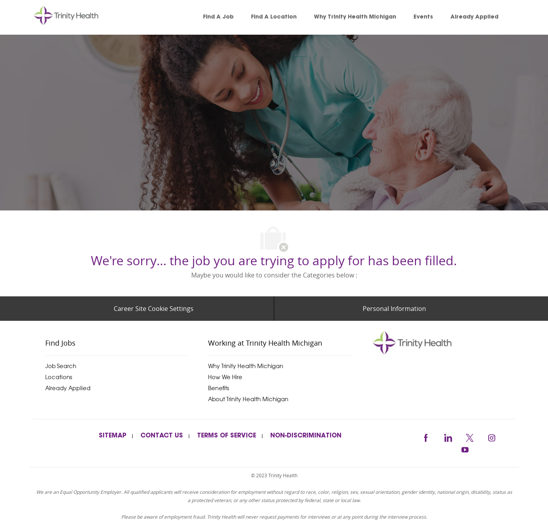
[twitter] (470, 436)
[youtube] (465, 448)
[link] (77, 17)
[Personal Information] (394, 308)
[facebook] (426, 436)
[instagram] (492, 436)
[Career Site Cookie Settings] (153, 308)
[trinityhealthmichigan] (443, 342)
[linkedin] (448, 436)
